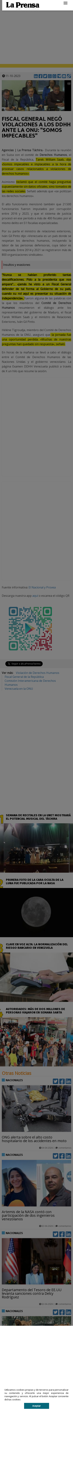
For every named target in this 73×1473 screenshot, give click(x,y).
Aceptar (36, 1405)
